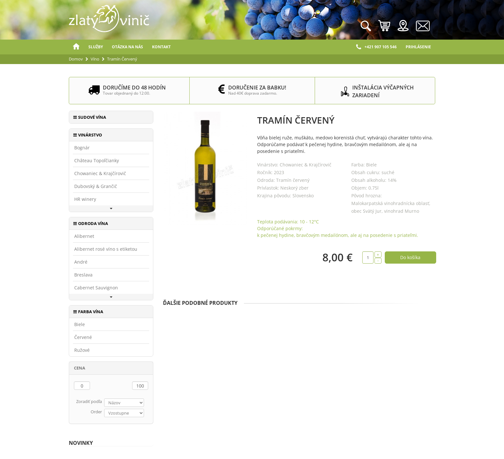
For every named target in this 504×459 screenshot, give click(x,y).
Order (96, 412)
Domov (76, 47)
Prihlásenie (418, 47)
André (80, 262)
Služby (95, 47)
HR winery (85, 199)
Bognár (82, 147)
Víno (95, 59)
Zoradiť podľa (89, 401)
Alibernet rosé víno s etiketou (105, 249)
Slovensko (303, 195)
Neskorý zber (294, 188)
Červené (83, 337)
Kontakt (161, 47)
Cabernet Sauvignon (96, 288)
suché (388, 172)
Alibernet (84, 236)
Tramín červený (293, 180)
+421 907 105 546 (376, 47)
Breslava (83, 275)
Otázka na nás (127, 47)
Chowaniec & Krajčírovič (100, 173)
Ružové (82, 350)
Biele (79, 324)
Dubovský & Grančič (95, 186)
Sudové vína (92, 117)
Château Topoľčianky (96, 160)
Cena (79, 368)
